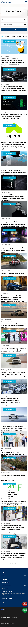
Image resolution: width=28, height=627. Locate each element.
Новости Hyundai (10, 36)
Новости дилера (22, 36)
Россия (3, 609)
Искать (14, 29)
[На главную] (6, 2)
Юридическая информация (13, 614)
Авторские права (15, 617)
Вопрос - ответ (7, 598)
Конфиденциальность (5, 617)
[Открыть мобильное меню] (26, 2)
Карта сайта (3, 614)
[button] (3, 573)
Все (2, 36)
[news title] (14, 53)
